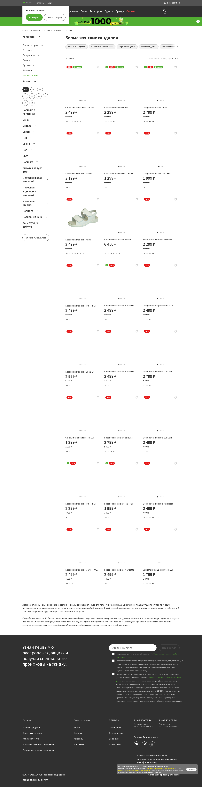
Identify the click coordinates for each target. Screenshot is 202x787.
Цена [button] (28, 119)
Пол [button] (27, 149)
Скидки (130, 11)
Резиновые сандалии (171, 46)
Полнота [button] (30, 210)
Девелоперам (116, 733)
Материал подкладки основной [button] (35, 191)
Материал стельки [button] (35, 203)
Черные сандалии (127, 46)
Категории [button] (31, 36)
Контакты (79, 744)
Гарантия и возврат (32, 733)
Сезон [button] (28, 131)
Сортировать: (154, 58)
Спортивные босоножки (102, 46)
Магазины (40, 3)
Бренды (120, 11)
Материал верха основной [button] (35, 179)
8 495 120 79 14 (172, 3)
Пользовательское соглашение (38, 744)
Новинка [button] (30, 162)
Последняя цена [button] (35, 217)
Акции (50, 3)
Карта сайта (115, 744)
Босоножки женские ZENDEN (79, 371)
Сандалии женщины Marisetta (158, 305)
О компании (115, 727)
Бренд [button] (29, 143)
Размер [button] (29, 81)
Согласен (191, 769)
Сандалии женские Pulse (116, 107)
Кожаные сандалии (76, 46)
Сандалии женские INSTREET (79, 107)
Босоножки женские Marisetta (119, 305)
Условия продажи (31, 727)
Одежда (109, 11)
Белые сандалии (148, 46)
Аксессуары (96, 11)
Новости (78, 733)
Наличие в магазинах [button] (35, 111)
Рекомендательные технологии (38, 749)
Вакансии (114, 738)
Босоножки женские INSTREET (158, 239)
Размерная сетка (30, 738)
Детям (84, 11)
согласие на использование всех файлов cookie (134, 770)
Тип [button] (27, 137)
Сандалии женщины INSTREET (158, 569)
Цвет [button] (28, 156)
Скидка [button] (29, 125)
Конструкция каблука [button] (35, 224)
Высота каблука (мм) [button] (35, 169)
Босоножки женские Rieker (78, 173)
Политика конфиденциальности (163, 774)
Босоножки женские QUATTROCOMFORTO (83, 569)
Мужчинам (72, 11)
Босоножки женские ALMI (78, 239)
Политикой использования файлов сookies (160, 768)
